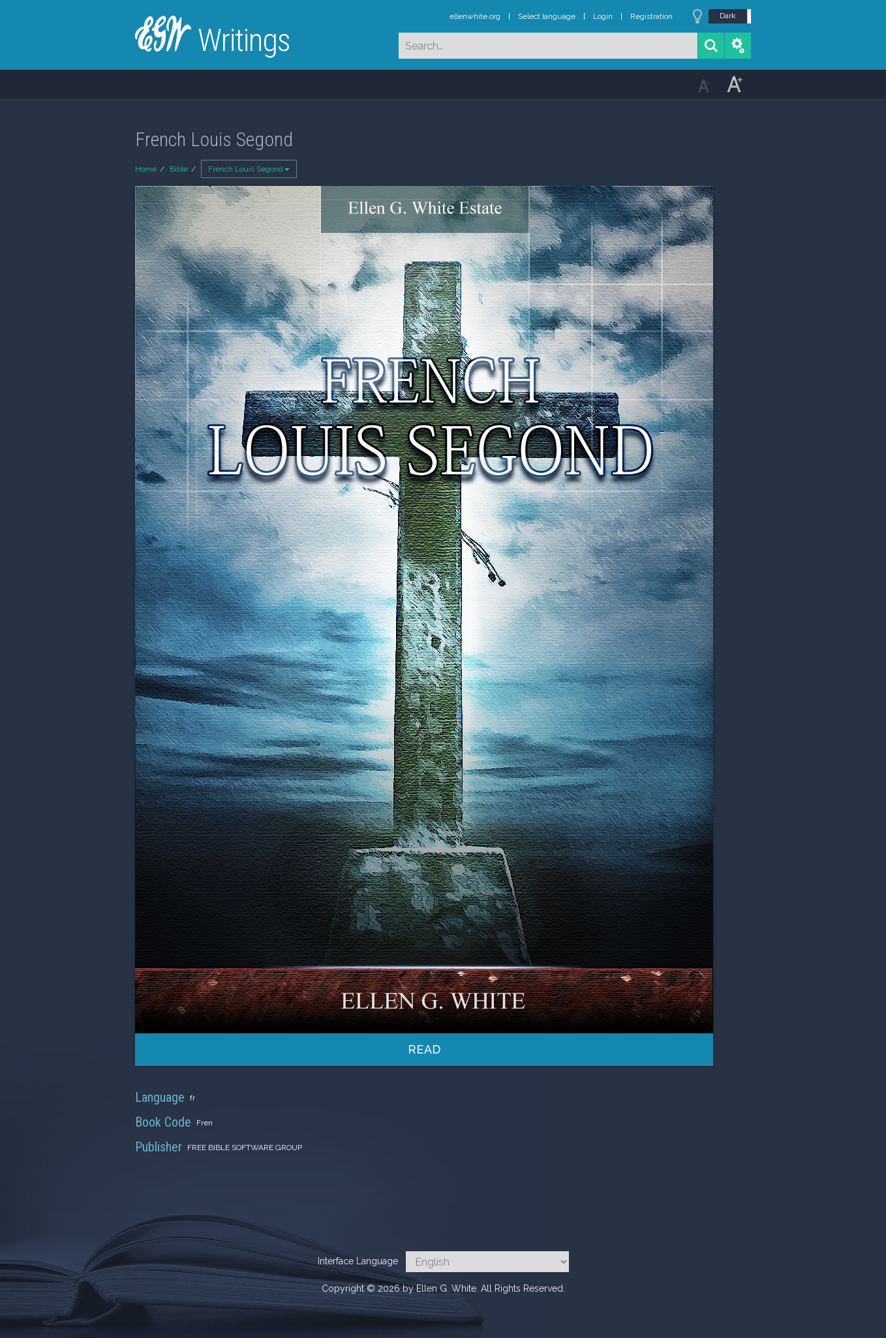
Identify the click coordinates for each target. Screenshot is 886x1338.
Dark (728, 15)
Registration (651, 16)
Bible (179, 169)
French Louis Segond (249, 169)
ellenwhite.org (475, 16)
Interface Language (358, 1261)
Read (424, 1049)
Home (146, 169)
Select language (546, 16)
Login (603, 16)
